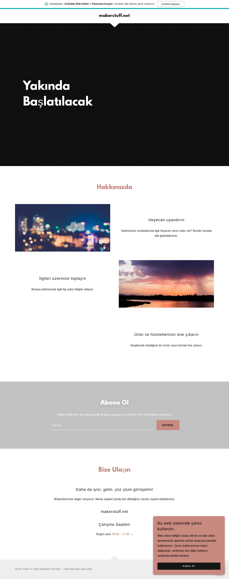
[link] (114, 15)
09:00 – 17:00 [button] (120, 534)
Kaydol (168, 425)
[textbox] (101, 425)
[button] (131, 534)
